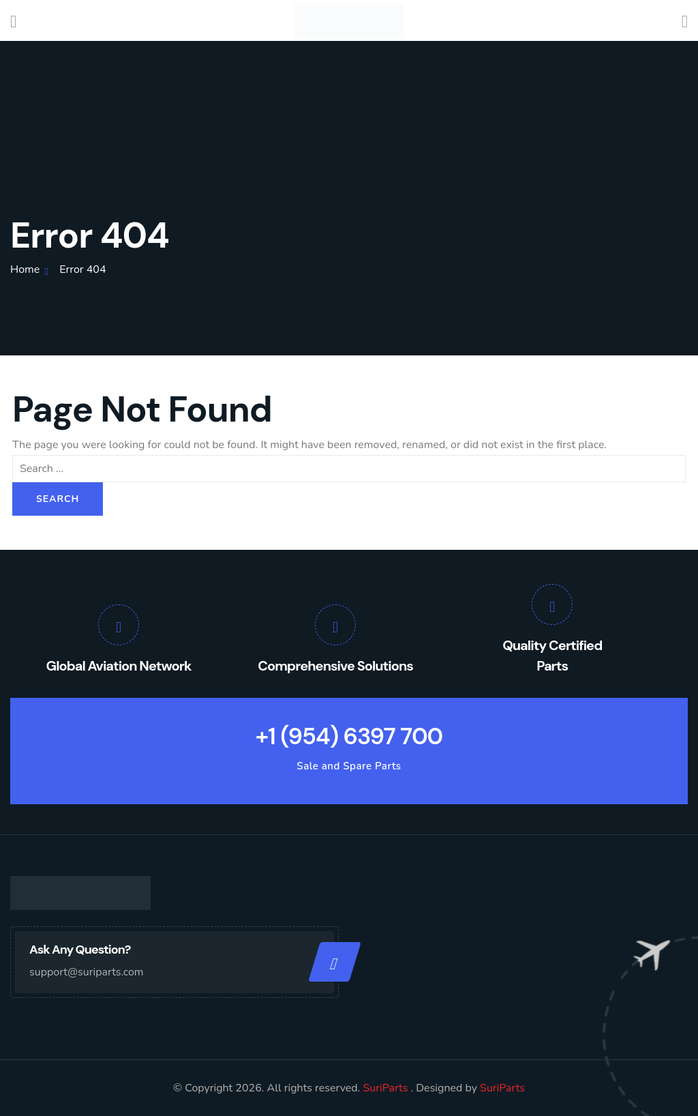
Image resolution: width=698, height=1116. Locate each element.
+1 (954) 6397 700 (349, 736)
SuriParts (386, 1088)
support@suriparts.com (86, 972)
